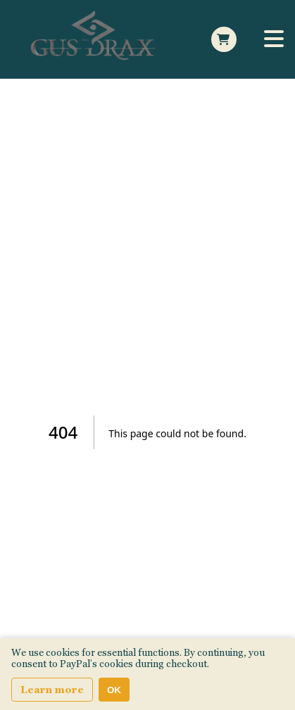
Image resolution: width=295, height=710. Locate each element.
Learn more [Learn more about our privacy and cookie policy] (52, 689)
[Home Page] (95, 39)
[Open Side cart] (224, 39)
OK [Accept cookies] (114, 690)
